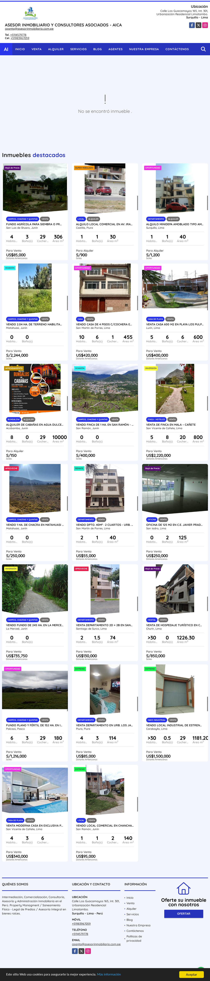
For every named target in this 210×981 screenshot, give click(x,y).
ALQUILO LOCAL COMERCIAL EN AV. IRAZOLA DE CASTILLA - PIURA (105, 224)
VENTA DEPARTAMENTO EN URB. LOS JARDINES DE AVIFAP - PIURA (105, 725)
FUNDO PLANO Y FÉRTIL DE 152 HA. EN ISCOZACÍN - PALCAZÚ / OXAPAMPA (35, 725)
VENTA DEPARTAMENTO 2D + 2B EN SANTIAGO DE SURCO (105, 625)
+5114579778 (18, 35)
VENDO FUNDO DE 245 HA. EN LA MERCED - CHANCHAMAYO (35, 625)
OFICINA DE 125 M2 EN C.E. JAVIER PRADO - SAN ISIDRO (175, 524)
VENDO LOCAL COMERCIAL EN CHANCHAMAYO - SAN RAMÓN (105, 825)
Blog (97, 49)
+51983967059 (20, 38)
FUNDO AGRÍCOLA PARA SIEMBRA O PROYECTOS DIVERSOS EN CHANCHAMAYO (35, 224)
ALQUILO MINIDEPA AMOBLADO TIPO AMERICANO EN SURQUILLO (175, 224)
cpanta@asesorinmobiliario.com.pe (29, 29)
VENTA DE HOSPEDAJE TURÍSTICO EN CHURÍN (175, 625)
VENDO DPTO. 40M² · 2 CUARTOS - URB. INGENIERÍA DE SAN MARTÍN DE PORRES (105, 524)
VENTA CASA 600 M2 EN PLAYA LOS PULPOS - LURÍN (175, 324)
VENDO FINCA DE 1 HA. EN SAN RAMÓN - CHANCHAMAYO (105, 424)
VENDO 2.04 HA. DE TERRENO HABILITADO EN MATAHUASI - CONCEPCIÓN (35, 324)
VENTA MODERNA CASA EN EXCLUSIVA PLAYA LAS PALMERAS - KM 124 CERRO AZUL (35, 825)
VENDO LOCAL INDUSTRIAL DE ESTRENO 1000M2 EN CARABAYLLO (175, 725)
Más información (109, 975)
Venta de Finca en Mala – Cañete (171, 424)
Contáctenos (177, 49)
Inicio (20, 49)
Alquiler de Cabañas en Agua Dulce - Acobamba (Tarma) (35, 424)
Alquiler (56, 49)
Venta (37, 49)
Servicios (78, 49)
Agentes (115, 49)
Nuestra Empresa (144, 49)
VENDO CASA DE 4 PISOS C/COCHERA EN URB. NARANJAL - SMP (105, 324)
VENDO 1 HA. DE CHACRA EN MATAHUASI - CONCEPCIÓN (35, 524)
